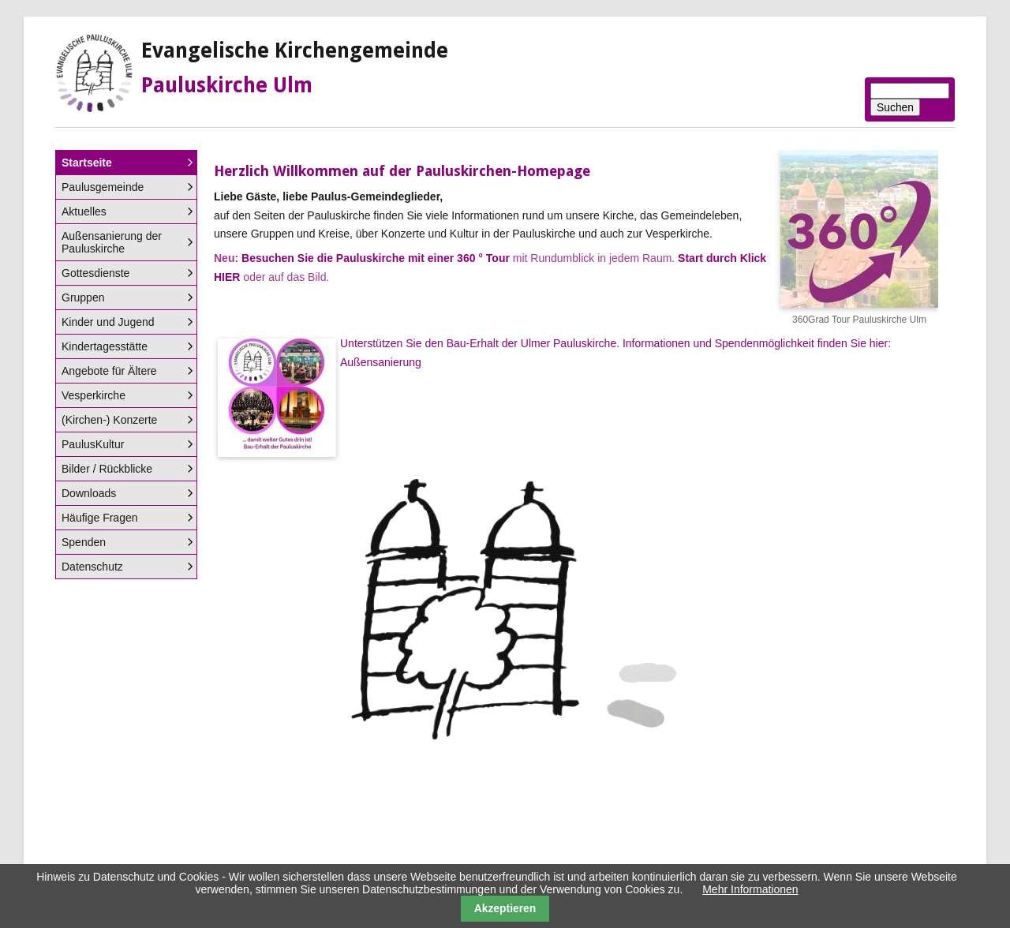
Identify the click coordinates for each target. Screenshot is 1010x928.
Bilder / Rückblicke (107, 468)
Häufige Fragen (100, 517)
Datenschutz (92, 566)
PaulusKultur (93, 444)
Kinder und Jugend (108, 322)
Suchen (895, 107)
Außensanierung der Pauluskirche (112, 242)
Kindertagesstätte (105, 346)
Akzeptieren (505, 908)
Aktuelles (84, 211)
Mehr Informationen (750, 889)
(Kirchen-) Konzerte (109, 419)
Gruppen (83, 297)
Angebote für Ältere (109, 371)
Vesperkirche (93, 395)
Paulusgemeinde (103, 187)
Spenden (84, 542)
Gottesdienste (95, 273)
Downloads (89, 493)
